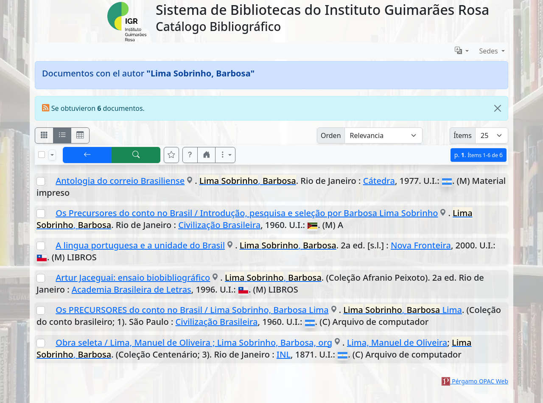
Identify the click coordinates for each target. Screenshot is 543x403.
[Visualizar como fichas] (44, 135)
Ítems (462, 135)
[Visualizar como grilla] (80, 135)
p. (478, 154)
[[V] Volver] (87, 155)
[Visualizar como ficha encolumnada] (62, 135)
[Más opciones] (225, 155)
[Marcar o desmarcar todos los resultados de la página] (41, 154)
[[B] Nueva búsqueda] (136, 155)
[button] (190, 155)
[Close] (497, 108)
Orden (331, 135)
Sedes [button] (489, 51)
